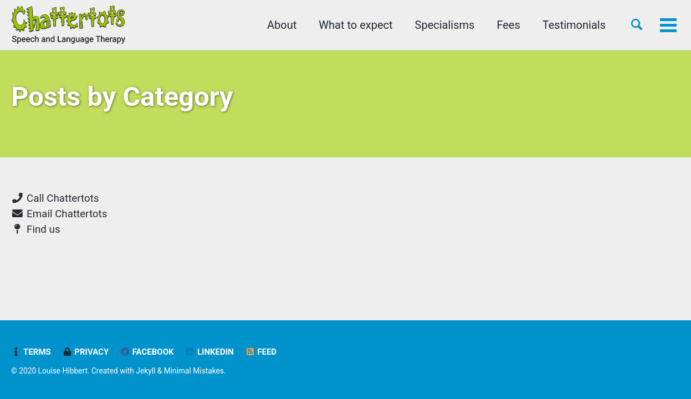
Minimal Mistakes (194, 370)
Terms (31, 352)
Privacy (85, 352)
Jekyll (145, 370)
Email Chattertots (59, 214)
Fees (508, 25)
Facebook (146, 352)
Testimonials (574, 25)
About (281, 25)
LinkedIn (209, 352)
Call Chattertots (55, 198)
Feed (261, 352)
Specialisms (445, 25)
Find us (35, 229)
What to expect (355, 25)
